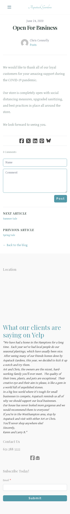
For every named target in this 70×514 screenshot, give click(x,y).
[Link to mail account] (37, 457)
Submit (35, 498)
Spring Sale (9, 235)
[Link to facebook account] (32, 457)
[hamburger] (9, 7)
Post (60, 198)
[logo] (40, 7)
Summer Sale (10, 218)
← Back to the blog (15, 245)
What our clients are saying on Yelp (32, 331)
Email (6, 480)
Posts (33, 45)
